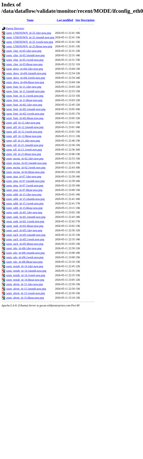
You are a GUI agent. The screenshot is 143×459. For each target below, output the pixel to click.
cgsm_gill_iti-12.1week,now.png (24, 131)
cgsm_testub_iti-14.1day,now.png (24, 266)
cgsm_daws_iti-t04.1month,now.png (26, 73)
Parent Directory (15, 28)
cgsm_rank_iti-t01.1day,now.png (24, 212)
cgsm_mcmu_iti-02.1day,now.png (24, 158)
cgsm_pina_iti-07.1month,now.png (25, 181)
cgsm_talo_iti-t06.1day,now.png (23, 248)
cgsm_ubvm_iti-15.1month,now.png (26, 288)
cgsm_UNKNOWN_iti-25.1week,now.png (29, 41)
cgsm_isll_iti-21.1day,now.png (23, 140)
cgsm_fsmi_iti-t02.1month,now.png (25, 109)
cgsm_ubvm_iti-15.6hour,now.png (25, 297)
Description (87, 20)
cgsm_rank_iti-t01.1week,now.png (25, 221)
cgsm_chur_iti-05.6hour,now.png (24, 64)
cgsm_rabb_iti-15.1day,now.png (23, 194)
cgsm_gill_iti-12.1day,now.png (23, 122)
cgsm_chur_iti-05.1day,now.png (23, 50)
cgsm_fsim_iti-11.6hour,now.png (24, 100)
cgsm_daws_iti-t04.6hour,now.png (25, 82)
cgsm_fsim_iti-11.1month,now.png (25, 91)
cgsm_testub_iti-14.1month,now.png (26, 270)
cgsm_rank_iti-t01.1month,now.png (25, 216)
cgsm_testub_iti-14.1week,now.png (25, 275)
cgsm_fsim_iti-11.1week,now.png (24, 95)
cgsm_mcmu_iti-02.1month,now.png (26, 163)
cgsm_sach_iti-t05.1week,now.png (25, 239)
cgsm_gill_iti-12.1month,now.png (24, 127)
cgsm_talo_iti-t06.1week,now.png (24, 257)
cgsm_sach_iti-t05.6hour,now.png (24, 243)
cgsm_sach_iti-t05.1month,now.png (25, 234)
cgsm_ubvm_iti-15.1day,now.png (24, 284)
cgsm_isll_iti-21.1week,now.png (24, 149)
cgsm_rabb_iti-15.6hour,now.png (24, 207)
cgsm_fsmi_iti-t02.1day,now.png (24, 104)
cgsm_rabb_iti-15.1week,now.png (24, 203)
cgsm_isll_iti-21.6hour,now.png (23, 154)
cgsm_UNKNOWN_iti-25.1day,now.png (28, 32)
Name (30, 20)
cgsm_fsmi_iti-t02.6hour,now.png (24, 118)
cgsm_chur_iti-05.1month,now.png (25, 55)
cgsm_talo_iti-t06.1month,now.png (25, 252)
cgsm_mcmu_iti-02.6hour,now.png (25, 172)
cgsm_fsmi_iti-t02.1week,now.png (25, 113)
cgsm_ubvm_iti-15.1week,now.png (25, 293)
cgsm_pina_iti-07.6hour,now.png (24, 190)
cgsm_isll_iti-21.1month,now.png (24, 145)
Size (77, 20)
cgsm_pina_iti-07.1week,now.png (24, 185)
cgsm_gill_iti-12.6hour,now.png (23, 136)
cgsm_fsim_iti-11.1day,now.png (23, 86)
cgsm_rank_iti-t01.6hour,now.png (24, 225)
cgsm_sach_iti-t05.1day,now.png (24, 230)
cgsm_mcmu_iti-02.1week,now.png (25, 167)
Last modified (65, 20)
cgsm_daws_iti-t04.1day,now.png (24, 68)
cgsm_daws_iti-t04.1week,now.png (25, 77)
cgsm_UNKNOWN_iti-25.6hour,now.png (29, 46)
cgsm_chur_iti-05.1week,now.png (24, 59)
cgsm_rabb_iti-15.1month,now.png (25, 198)
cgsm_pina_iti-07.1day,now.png (23, 176)
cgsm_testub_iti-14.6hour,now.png (25, 279)
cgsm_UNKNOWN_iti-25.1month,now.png (30, 37)
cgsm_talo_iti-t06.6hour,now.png (24, 261)
